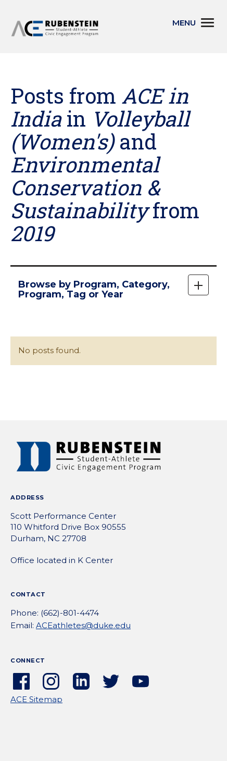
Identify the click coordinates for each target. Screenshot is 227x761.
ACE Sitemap (36, 699)
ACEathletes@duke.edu (83, 625)
